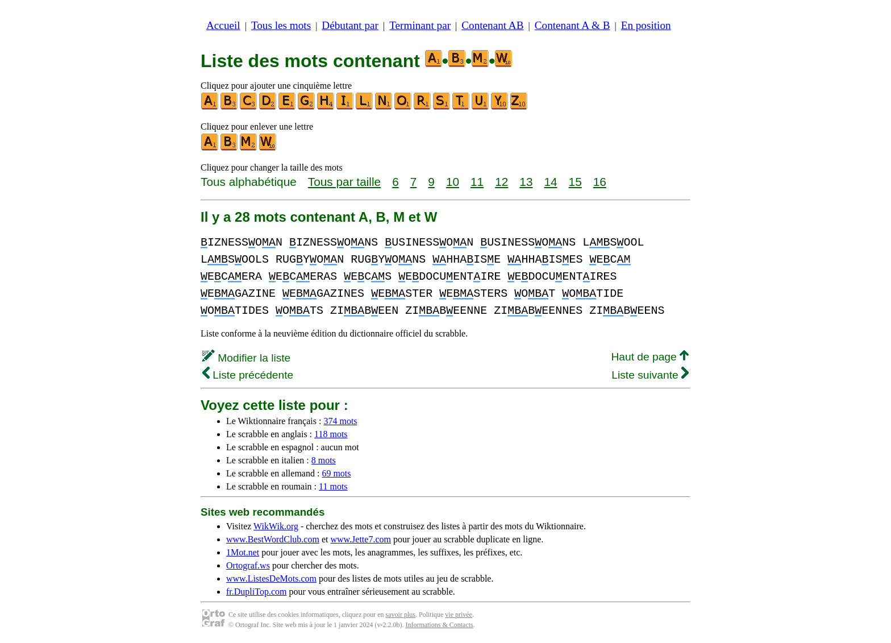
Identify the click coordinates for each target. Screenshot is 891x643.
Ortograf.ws (248, 565)
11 (477, 181)
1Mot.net (242, 552)
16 (599, 181)
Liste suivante (650, 375)
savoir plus (400, 615)
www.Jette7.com (360, 539)
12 (501, 181)
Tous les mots (281, 25)
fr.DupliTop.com (256, 591)
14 (550, 181)
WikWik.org (275, 526)
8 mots (323, 460)
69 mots (336, 473)
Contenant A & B (572, 25)
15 (575, 181)
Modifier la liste (246, 358)
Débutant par (350, 25)
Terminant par (420, 25)
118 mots (331, 434)
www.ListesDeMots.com (271, 578)
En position (646, 25)
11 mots (333, 486)
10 (452, 181)
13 (525, 181)
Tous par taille (344, 181)
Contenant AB (492, 25)
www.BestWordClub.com (272, 539)
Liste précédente (247, 375)
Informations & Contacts (439, 625)
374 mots (340, 421)
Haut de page (650, 357)
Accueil (223, 25)
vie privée (458, 615)
